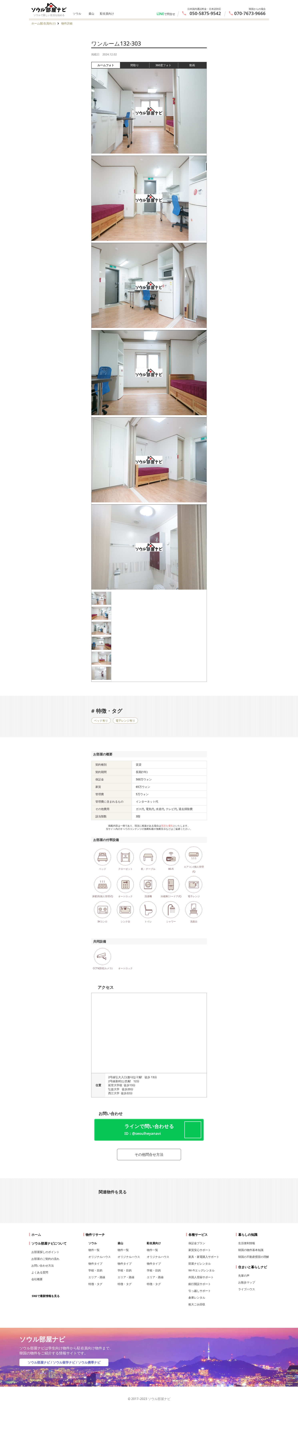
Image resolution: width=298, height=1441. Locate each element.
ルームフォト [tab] (108, 65)
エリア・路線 (96, 1277)
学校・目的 (95, 1270)
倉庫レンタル (196, 1297)
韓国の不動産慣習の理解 (253, 1257)
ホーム (36, 1234)
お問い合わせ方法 (42, 1265)
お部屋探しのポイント (45, 1252)
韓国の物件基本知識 (250, 1250)
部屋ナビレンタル (199, 1263)
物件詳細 (66, 23)
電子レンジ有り (125, 720)
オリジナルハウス (99, 1257)
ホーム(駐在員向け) (43, 23)
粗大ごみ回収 (196, 1304)
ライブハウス (246, 1289)
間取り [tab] (139, 65)
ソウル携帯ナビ (89, 1362)
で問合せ (169, 14)
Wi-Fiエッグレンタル (201, 1270)
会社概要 (37, 1279)
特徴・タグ (95, 1284)
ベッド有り (101, 720)
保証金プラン (196, 1243)
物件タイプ (95, 1263)
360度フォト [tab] (166, 65)
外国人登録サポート (201, 1277)
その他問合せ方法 (149, 1154)
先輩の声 (243, 1275)
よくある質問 (39, 1272)
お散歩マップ (246, 1282)
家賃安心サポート (199, 1250)
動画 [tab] (192, 65)
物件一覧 (94, 1250)
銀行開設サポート (199, 1284)
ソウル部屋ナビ (39, 1362)
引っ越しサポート (199, 1291)
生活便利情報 (246, 1243)
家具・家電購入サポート (203, 1257)
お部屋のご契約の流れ (45, 1259)
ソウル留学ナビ (64, 1362)
